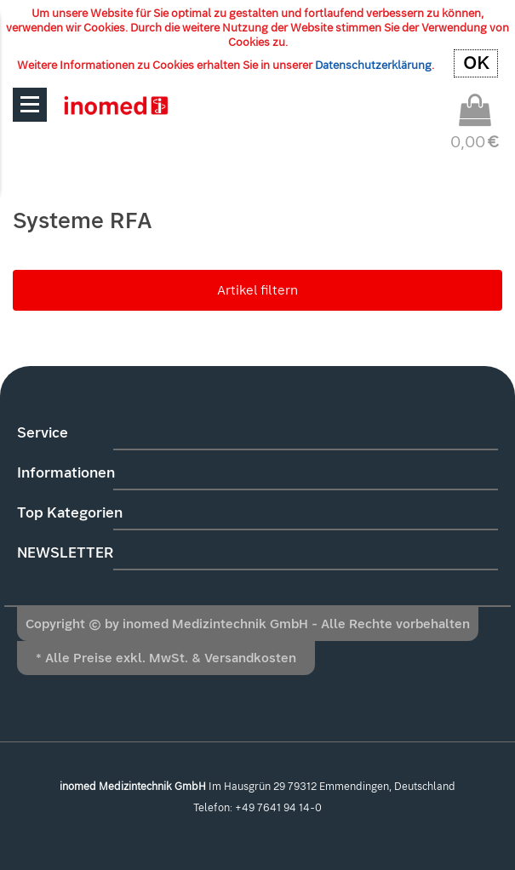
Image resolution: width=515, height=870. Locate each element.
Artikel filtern (257, 290)
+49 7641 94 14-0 (278, 808)
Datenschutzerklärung (373, 65)
